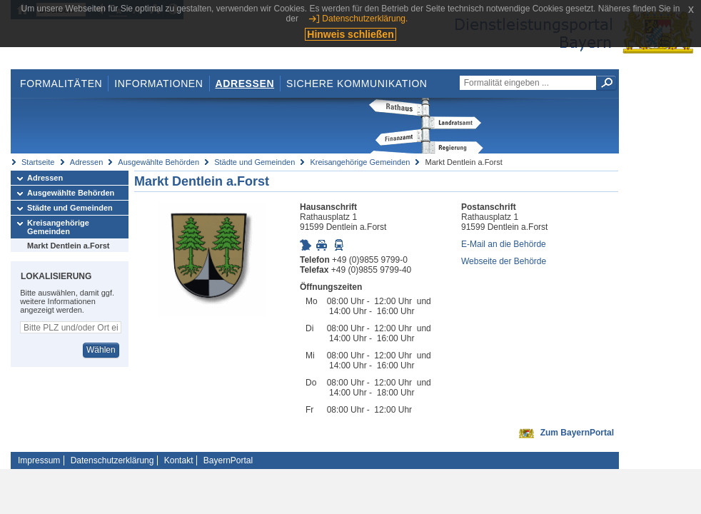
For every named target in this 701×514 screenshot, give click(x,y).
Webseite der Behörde (503, 261)
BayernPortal (228, 460)
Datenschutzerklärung (112, 460)
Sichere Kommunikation (357, 83)
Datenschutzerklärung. (365, 19)
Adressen (245, 83)
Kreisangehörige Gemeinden (360, 162)
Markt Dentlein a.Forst (68, 245)
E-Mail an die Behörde (503, 244)
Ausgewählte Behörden (158, 162)
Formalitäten (61, 83)
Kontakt (178, 460)
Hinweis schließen (350, 34)
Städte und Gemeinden (254, 162)
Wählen (101, 350)
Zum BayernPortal (577, 433)
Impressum (39, 460)
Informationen (158, 83)
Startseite (37, 162)
